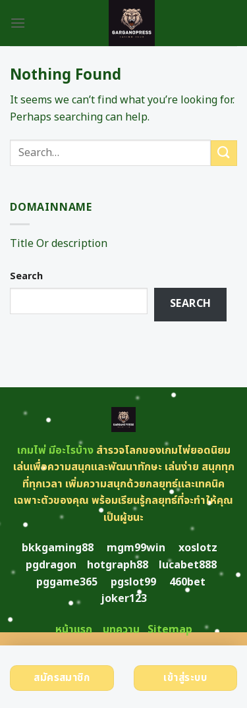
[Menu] (18, 23)
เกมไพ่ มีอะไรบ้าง (55, 450)
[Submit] (224, 153)
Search (26, 276)
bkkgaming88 (58, 548)
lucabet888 (188, 565)
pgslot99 (133, 582)
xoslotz (197, 548)
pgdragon (51, 565)
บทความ (121, 630)
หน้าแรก (73, 630)
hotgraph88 (117, 565)
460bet (187, 582)
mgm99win (136, 548)
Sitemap (170, 630)
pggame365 (66, 582)
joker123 (124, 599)
